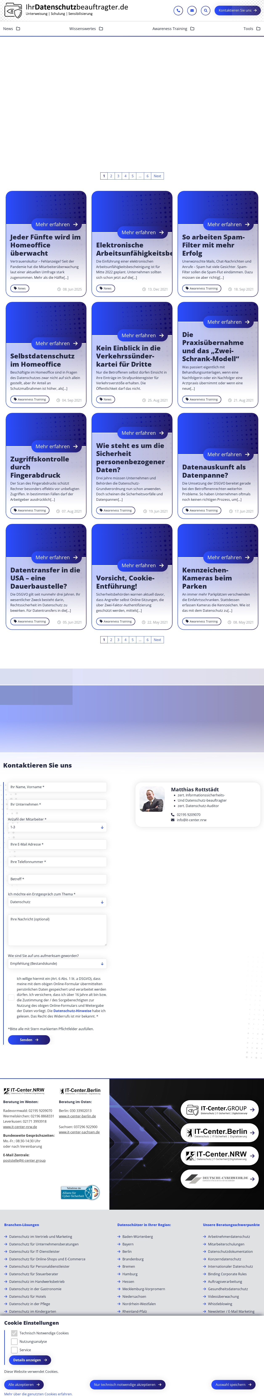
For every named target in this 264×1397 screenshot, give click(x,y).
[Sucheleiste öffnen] (205, 10)
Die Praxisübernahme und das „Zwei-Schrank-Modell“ (213, 346)
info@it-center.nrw (188, 820)
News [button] (8, 28)
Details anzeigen (27, 1360)
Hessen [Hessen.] (128, 1281)
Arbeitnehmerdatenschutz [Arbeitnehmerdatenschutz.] (229, 1236)
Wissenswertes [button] (83, 28)
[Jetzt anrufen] (178, 10)
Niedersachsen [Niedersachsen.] (134, 1296)
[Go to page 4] (125, 176)
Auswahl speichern (231, 1384)
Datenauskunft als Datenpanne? (214, 471)
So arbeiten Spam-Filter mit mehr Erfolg (213, 245)
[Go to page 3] (118, 176)
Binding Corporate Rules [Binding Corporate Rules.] (227, 1274)
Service (25, 1350)
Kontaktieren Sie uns (235, 10)
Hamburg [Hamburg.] (130, 1274)
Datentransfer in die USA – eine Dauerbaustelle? (45, 578)
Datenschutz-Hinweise (72, 1010)
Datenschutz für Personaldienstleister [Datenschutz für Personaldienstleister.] (39, 1266)
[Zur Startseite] (66, 10)
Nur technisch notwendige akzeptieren (125, 1384)
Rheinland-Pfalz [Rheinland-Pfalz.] (134, 1311)
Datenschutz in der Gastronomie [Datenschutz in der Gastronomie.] (35, 1289)
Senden (26, 1040)
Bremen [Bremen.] (128, 1266)
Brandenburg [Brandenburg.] (133, 1259)
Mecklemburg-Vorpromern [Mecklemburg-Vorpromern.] (143, 1289)
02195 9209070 (185, 814)
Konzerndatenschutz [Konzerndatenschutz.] (224, 1259)
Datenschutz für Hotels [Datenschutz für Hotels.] (27, 1296)
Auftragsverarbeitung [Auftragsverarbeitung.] (225, 1281)
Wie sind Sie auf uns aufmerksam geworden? (43, 955)
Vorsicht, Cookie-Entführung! (125, 582)
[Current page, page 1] (104, 176)
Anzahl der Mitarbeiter (27, 819)
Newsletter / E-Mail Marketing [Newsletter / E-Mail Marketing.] (231, 1311)
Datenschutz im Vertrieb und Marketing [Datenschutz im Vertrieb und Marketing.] (40, 1236)
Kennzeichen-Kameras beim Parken (207, 578)
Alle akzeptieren (21, 1384)
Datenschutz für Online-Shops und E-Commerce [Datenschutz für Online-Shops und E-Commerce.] (47, 1259)
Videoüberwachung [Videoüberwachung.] (223, 1296)
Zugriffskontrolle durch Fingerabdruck (39, 467)
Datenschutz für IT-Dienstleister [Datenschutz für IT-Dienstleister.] (34, 1251)
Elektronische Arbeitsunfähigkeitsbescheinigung (155, 249)
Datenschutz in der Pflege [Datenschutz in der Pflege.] (29, 1304)
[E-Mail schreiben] (192, 10)
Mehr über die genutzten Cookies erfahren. (38, 1394)
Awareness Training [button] (170, 28)
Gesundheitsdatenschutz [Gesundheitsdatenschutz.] (228, 1289)
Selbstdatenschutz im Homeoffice (42, 360)
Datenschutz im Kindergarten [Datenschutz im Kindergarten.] (32, 1311)
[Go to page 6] (147, 176)
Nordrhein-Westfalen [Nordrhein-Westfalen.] (139, 1304)
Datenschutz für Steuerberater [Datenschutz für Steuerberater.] (33, 1274)
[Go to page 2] (111, 176)
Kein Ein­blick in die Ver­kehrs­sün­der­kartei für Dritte (128, 356)
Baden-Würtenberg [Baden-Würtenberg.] (137, 1236)
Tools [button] (249, 28)
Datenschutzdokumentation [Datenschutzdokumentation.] (230, 1251)
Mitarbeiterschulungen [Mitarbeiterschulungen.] (226, 1244)
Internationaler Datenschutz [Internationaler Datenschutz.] (230, 1266)
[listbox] (57, 827)
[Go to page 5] (132, 176)
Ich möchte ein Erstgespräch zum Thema (42, 894)
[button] (220, 1109)
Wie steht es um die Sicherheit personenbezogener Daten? (130, 457)
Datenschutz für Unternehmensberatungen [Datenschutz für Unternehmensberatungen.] (44, 1244)
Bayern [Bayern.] (128, 1244)
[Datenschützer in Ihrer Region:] (144, 1225)
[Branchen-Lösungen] (21, 1225)
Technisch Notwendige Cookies (44, 1333)
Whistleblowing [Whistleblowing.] (220, 1304)
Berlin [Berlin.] (127, 1251)
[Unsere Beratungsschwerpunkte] (231, 1225)
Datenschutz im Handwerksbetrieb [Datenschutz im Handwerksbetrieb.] (37, 1281)
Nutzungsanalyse (33, 1341)
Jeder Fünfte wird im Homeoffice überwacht (45, 245)
